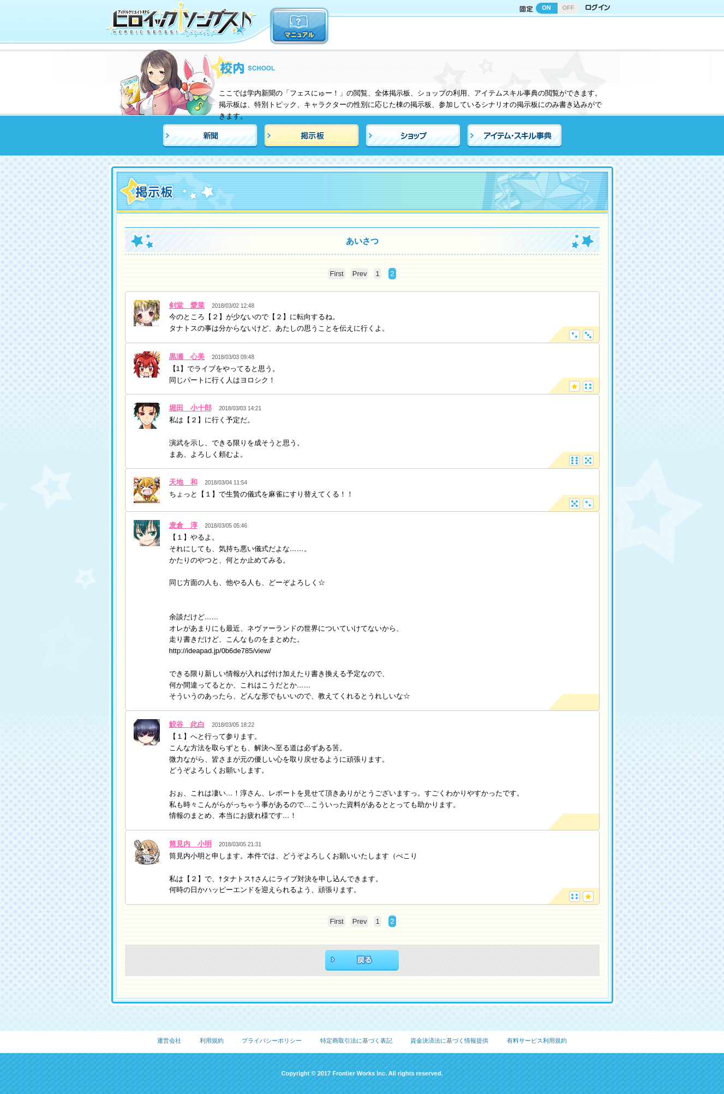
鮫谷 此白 (187, 724)
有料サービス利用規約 (537, 1040)
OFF (569, 7)
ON (546, 7)
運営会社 (169, 1040)
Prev (359, 274)
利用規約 (212, 1040)
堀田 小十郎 (190, 408)
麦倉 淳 (183, 525)
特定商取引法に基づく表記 (356, 1040)
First (336, 274)
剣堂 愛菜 (187, 305)
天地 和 (183, 482)
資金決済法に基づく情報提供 (449, 1040)
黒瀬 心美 (187, 356)
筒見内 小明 (190, 844)
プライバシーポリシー (272, 1040)
